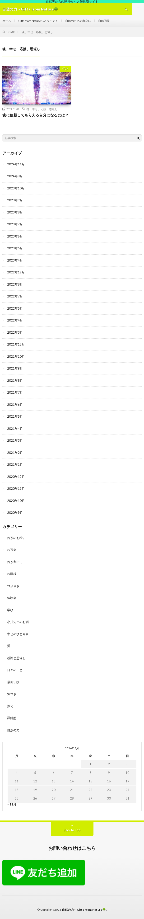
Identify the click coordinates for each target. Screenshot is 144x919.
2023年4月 (15, 260)
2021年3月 (15, 440)
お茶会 (11, 550)
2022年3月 (15, 332)
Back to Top (72, 830)
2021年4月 (15, 428)
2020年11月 (16, 488)
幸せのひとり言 (18, 634)
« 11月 (11, 804)
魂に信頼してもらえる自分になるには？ (35, 115)
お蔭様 (11, 574)
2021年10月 (16, 356)
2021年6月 (15, 404)
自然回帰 (104, 21)
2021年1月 (15, 464)
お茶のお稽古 (16, 538)
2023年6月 (15, 236)
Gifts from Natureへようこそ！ (38, 21)
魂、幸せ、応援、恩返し (42, 109)
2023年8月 (15, 212)
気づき (11, 694)
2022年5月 (15, 308)
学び (65, 68)
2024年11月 (16, 164)
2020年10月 (16, 501)
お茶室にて (15, 562)
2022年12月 (16, 272)
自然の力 (13, 730)
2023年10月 (16, 188)
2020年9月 (15, 512)
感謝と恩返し (16, 658)
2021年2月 (15, 453)
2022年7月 (15, 296)
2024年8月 (15, 176)
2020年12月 (16, 477)
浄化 (10, 706)
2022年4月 (15, 320)
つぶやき (13, 586)
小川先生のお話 (18, 622)
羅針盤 (11, 718)
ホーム (6, 21)
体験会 (11, 598)
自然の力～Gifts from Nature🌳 (84, 909)
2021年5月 (15, 416)
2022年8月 (15, 284)
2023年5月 (15, 248)
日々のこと (15, 670)
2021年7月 (15, 392)
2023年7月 (15, 224)
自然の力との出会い (78, 21)
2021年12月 (16, 344)
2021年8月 (15, 380)
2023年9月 (15, 200)
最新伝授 (13, 682)
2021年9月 (15, 368)
